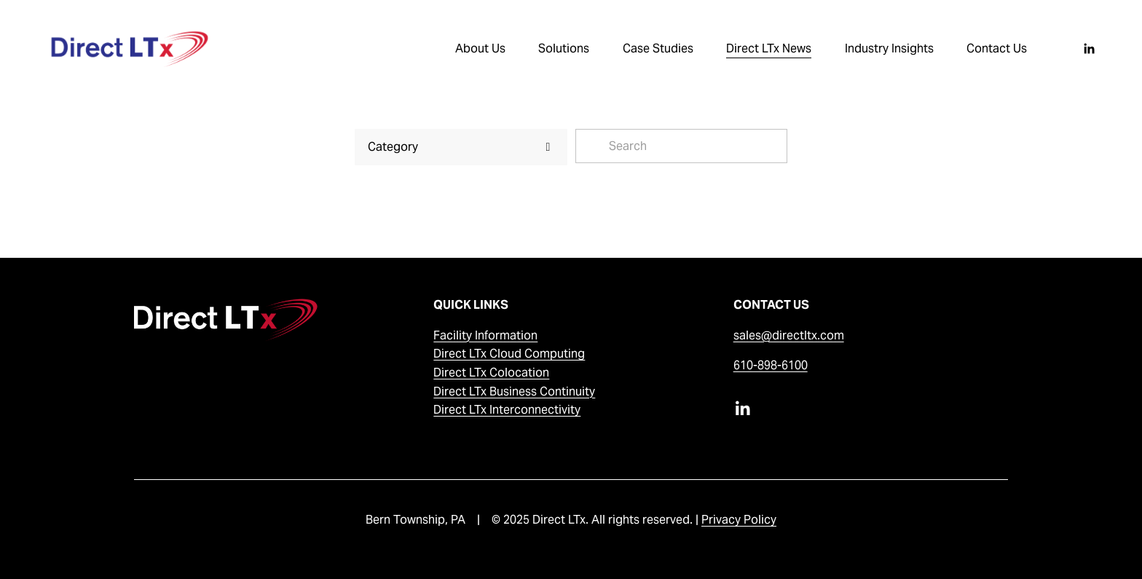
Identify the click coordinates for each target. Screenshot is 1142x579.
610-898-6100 (770, 365)
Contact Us (996, 48)
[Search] (681, 146)
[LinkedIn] (1089, 49)
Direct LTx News (768, 48)
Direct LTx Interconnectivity (506, 409)
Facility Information (485, 335)
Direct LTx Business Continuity (514, 391)
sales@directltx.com (788, 335)
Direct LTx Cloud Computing (509, 353)
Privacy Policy (738, 519)
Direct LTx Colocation (491, 372)
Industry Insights (889, 48)
